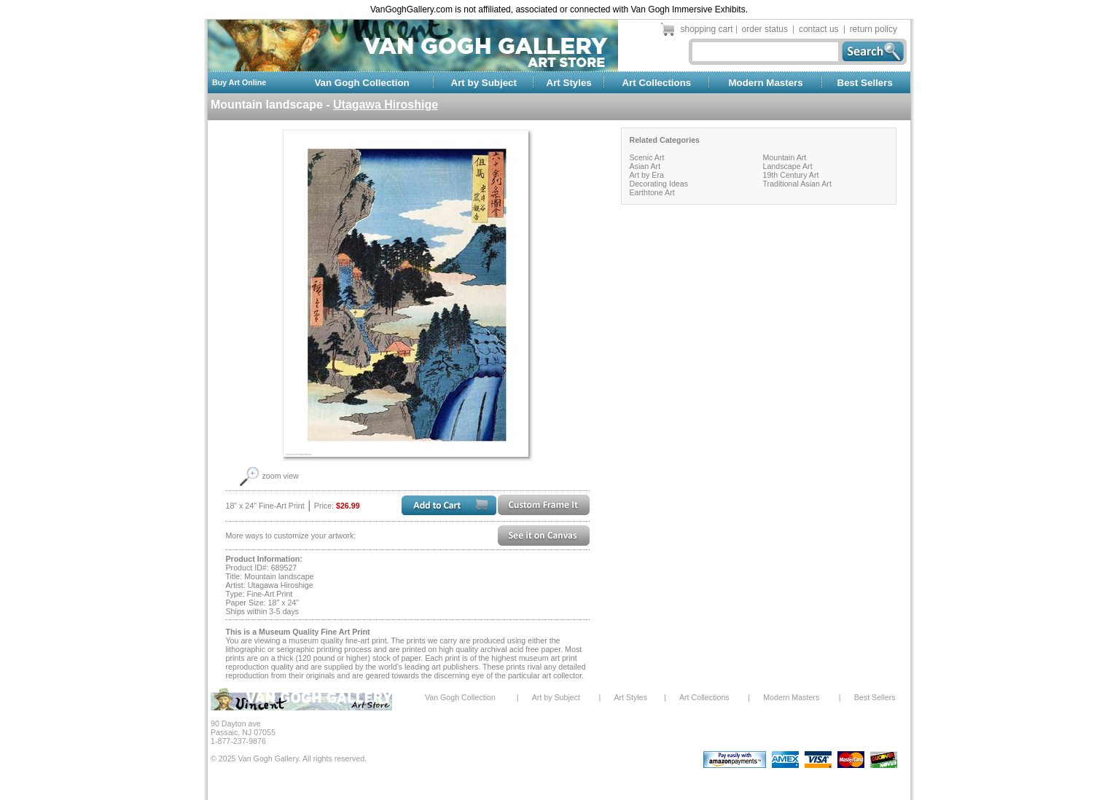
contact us (819, 29)
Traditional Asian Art (796, 183)
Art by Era (646, 174)
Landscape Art (787, 166)
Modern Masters (765, 82)
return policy (873, 29)
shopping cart (707, 29)
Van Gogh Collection (361, 82)
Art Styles (569, 82)
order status (765, 29)
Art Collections (656, 82)
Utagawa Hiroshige (385, 104)
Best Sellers (865, 82)
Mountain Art (784, 157)
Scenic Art (646, 157)
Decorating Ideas (658, 183)
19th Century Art (790, 174)
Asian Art (644, 166)
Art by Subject (484, 82)
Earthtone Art (651, 192)
